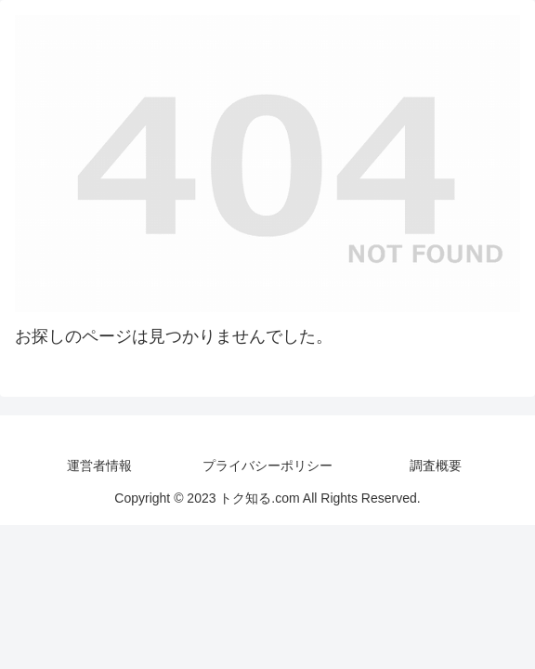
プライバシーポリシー (267, 465)
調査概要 (436, 465)
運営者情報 (99, 465)
